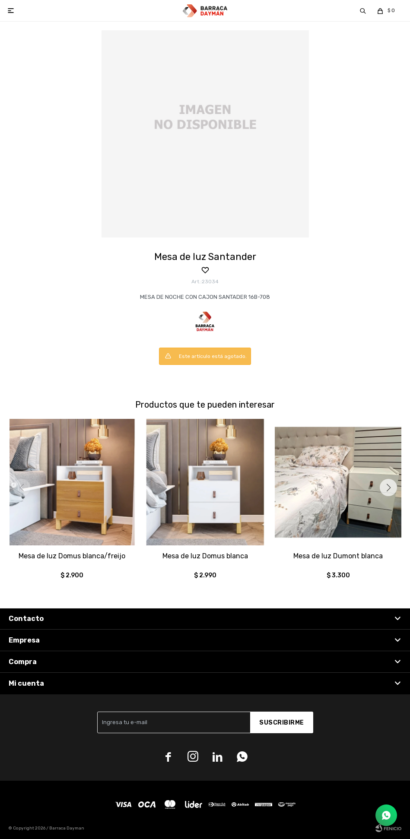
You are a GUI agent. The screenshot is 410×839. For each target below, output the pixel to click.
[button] (388, 487)
